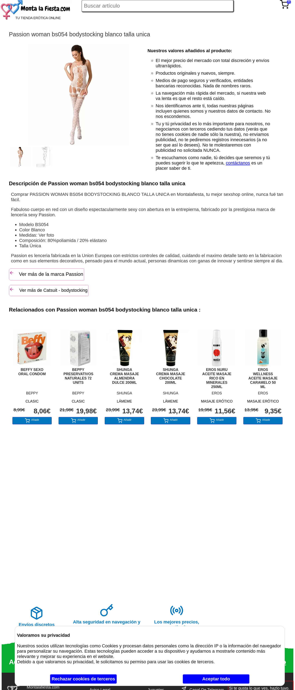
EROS (217, 393)
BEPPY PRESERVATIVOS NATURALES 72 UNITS (78, 376)
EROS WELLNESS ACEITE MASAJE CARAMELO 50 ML (263, 378)
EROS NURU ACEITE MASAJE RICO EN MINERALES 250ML (216, 378)
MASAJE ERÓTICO (217, 401)
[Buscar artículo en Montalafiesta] (157, 6)
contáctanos (238, 162)
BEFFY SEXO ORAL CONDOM (32, 372)
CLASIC (32, 401)
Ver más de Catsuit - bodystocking (48, 290)
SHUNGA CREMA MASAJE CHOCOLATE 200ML (170, 376)
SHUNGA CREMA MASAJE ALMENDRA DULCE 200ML (124, 376)
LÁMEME (124, 401)
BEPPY (32, 393)
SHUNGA (124, 393)
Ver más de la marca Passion (46, 273)
